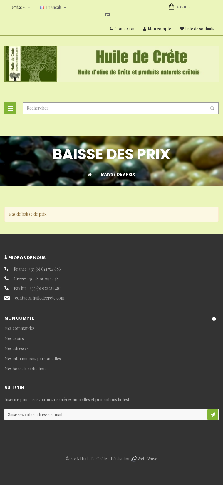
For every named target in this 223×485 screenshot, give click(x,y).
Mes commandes (19, 328)
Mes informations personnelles (32, 359)
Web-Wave (147, 458)
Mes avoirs (14, 338)
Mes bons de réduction (25, 369)
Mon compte (157, 28)
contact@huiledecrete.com (39, 298)
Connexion (122, 28)
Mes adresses (16, 348)
